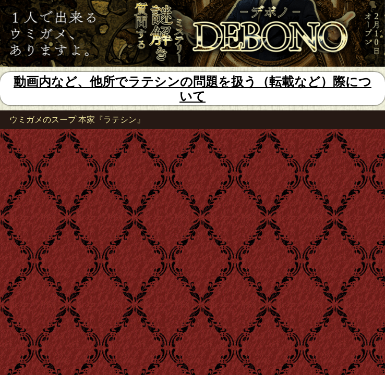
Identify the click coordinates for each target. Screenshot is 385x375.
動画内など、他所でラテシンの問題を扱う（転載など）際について (192, 89)
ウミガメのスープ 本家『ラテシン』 (77, 119)
